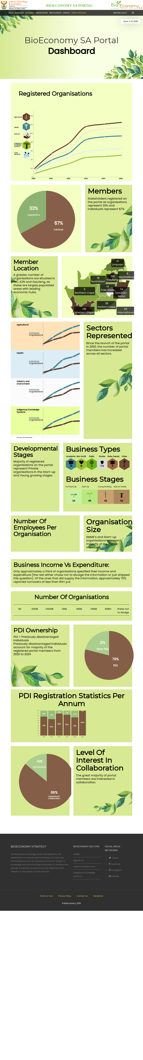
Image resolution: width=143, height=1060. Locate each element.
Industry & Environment (84, 1015)
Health (76, 1003)
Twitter (114, 1007)
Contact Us (82, 1045)
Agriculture (78, 1009)
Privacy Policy (64, 1045)
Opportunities (41, 13)
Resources (29, 13)
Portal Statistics (78, 13)
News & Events (55, 13)
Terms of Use (46, 1045)
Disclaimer (98, 1045)
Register (116, 13)
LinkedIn (114, 1025)
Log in (124, 13)
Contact (66, 13)
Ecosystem (19, 13)
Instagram (115, 1019)
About (11, 13)
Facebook (114, 1013)
